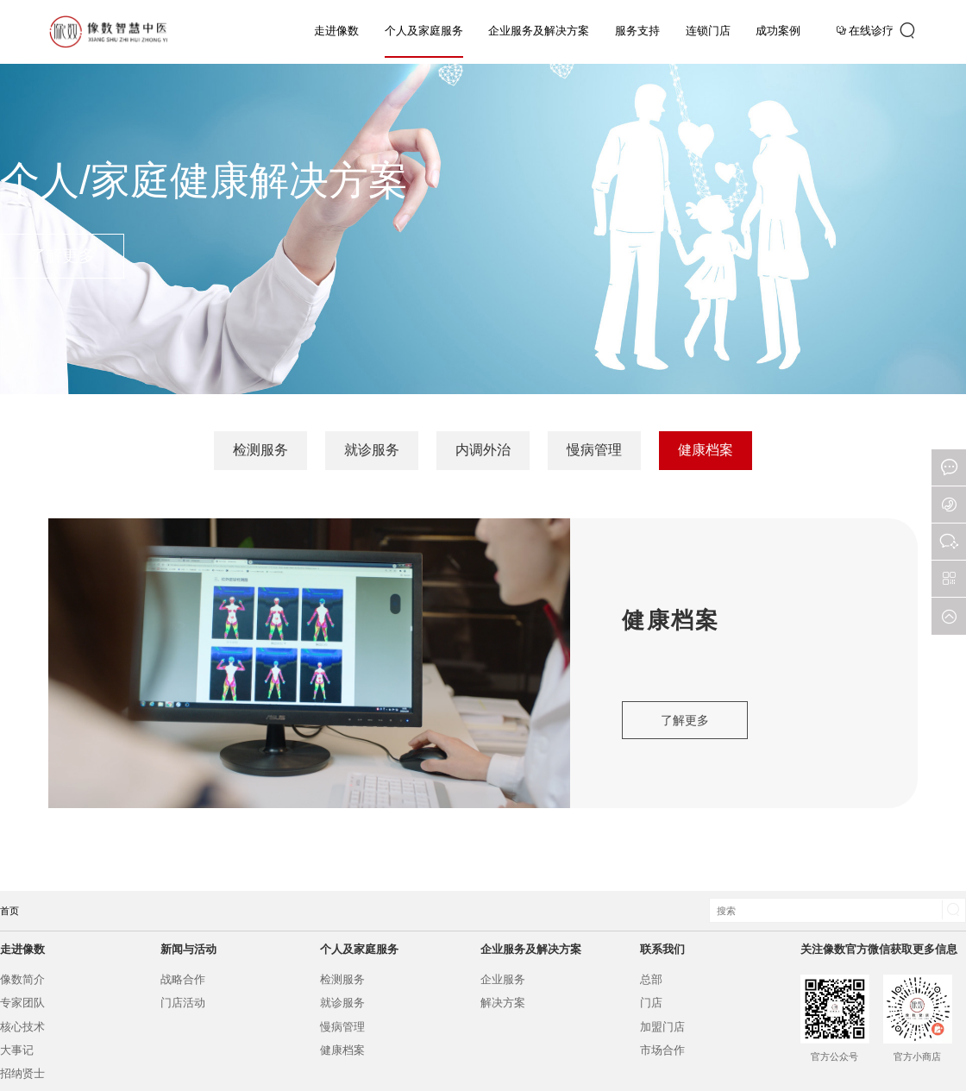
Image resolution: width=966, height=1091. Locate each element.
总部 (651, 979)
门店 (651, 1002)
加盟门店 (662, 1026)
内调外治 (483, 449)
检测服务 (260, 449)
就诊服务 (371, 449)
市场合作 (662, 1050)
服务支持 (637, 30)
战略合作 (182, 979)
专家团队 (22, 1002)
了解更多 (62, 256)
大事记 (17, 1050)
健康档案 (705, 449)
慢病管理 (594, 449)
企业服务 (502, 979)
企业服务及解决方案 (538, 30)
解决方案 (502, 1002)
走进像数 (336, 30)
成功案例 (778, 30)
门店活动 (182, 1002)
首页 (9, 911)
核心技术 (22, 1026)
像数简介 (22, 979)
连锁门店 (708, 30)
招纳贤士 (22, 1073)
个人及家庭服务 (424, 30)
